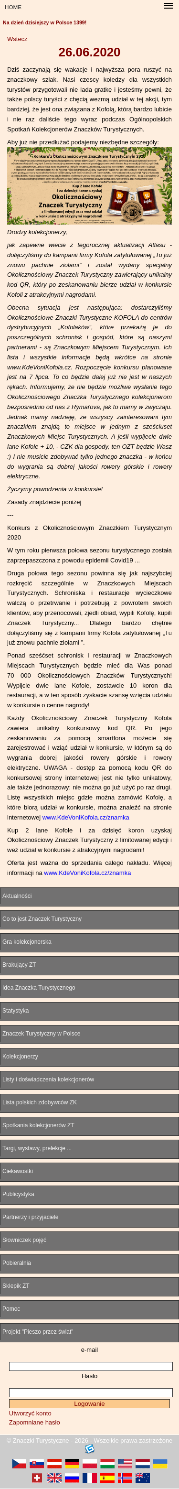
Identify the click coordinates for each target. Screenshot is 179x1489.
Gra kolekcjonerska (27, 942)
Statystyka (15, 1010)
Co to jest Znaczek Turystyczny (42, 919)
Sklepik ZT (16, 1286)
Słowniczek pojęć (24, 1240)
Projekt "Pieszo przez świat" (38, 1331)
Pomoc (11, 1309)
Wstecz (17, 39)
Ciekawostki (17, 1171)
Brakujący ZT (19, 964)
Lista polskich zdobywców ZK (39, 1102)
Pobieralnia (16, 1263)
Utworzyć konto (30, 1413)
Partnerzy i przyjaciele (30, 1217)
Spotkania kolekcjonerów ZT (38, 1125)
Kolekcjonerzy (20, 1056)
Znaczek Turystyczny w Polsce (41, 1033)
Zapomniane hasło (34, 1422)
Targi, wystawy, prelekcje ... (37, 1148)
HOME (13, 7)
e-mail (89, 1349)
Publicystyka (18, 1194)
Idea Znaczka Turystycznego (38, 987)
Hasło (89, 1376)
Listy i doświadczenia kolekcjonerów (48, 1079)
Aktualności (17, 896)
